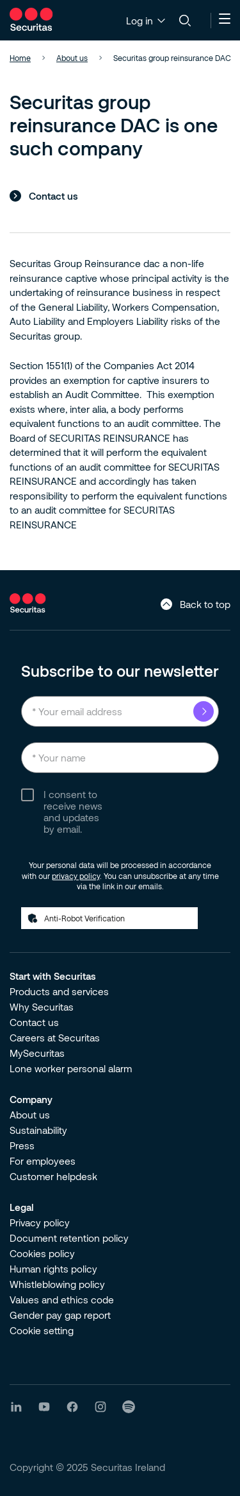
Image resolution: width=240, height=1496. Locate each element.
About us (30, 1114)
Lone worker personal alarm (71, 1068)
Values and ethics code (62, 1299)
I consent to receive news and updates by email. (73, 811)
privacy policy (76, 875)
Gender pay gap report (60, 1315)
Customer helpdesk (53, 1176)
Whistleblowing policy (57, 1284)
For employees (43, 1161)
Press (22, 1145)
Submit (203, 711)
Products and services (59, 991)
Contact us (53, 196)
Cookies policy (42, 1253)
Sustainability (38, 1130)
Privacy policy (40, 1222)
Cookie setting (42, 1330)
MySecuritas (37, 1053)
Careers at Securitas (55, 1037)
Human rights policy (53, 1268)
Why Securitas (42, 1007)
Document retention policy (69, 1238)
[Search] (185, 20)
